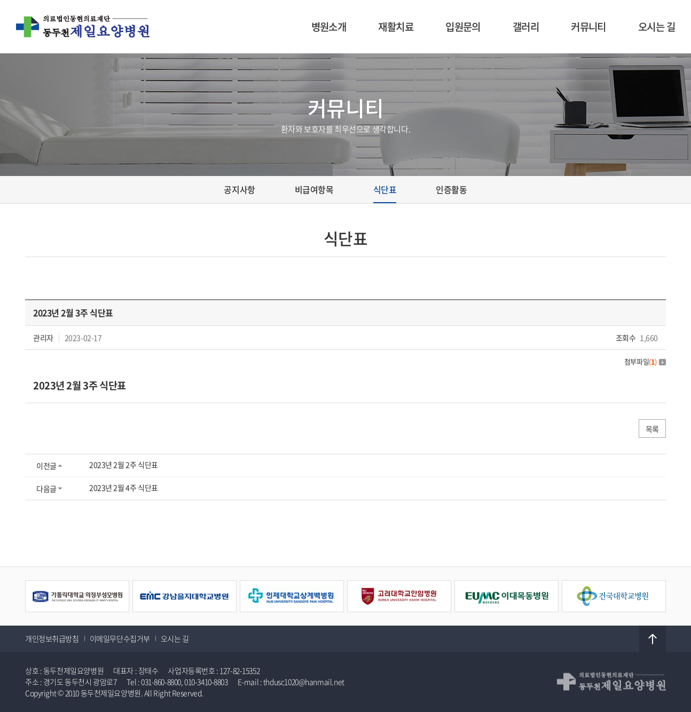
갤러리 (526, 26)
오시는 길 (656, 26)
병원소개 (329, 26)
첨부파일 (645, 361)
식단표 (385, 189)
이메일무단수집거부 (120, 638)
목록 (652, 428)
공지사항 (239, 189)
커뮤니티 (588, 26)
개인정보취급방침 (52, 638)
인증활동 (451, 189)
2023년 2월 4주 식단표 (123, 487)
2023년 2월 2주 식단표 (123, 464)
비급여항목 (314, 189)
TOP (652, 639)
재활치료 (395, 26)
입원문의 (463, 26)
